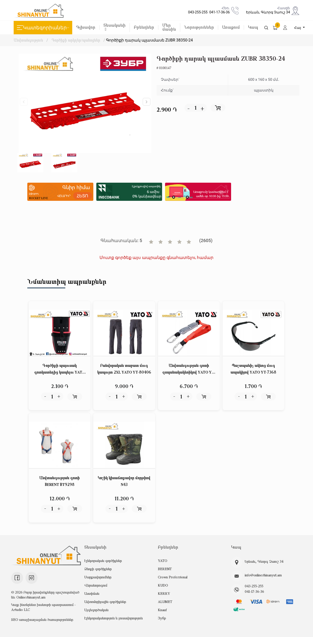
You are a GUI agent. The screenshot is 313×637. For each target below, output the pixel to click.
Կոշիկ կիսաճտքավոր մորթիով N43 (124, 481)
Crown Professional (172, 577)
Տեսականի (115, 27)
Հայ (298, 27)
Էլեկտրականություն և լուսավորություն (113, 618)
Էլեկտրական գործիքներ (103, 560)
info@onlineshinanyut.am (263, 575)
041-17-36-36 (219, 12)
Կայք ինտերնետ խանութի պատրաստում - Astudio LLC (43, 607)
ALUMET (165, 601)
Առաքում (231, 27)
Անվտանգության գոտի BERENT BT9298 (59, 481)
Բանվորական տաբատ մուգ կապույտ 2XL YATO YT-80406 (124, 369)
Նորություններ (199, 27)
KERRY (164, 593)
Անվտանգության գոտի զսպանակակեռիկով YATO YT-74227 (188, 369)
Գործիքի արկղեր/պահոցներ (76, 40)
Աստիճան (91, 593)
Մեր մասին (169, 27)
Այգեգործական (96, 609)
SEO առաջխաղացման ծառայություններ (42, 619)
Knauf (162, 609)
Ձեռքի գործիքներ (98, 568)
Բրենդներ (144, 27)
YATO (162, 560)
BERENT (165, 568)
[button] (146, 102)
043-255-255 (197, 12)
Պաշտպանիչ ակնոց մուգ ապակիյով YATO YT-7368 (253, 369)
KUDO (163, 585)
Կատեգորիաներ (43, 28)
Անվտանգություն (28, 40)
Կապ (253, 27)
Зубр (162, 618)
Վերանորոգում (95, 585)
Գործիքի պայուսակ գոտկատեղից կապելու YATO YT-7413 (59, 369)
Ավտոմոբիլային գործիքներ (105, 601)
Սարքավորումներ (97, 577)
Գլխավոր (85, 27)
